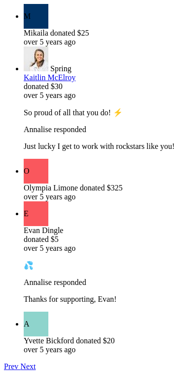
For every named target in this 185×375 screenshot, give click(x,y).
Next (28, 366)
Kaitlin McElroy (49, 77)
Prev (12, 366)
